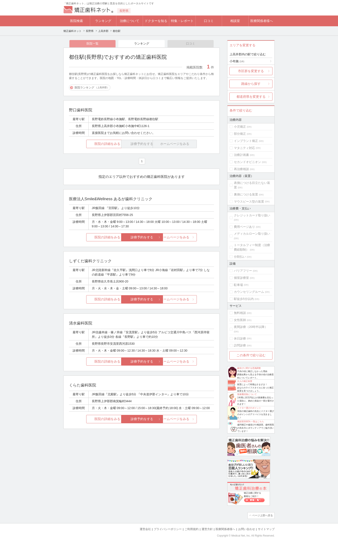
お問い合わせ (246, 528)
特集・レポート (182, 21)
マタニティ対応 (244, 148)
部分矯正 (240, 133)
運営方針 (207, 528)
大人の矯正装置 (244, 381)
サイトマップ (266, 528)
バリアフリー (243, 270)
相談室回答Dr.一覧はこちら (250, 421)
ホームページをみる (190, 237)
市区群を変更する (251, 71)
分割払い (240, 256)
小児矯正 (240, 126)
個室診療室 (241, 277)
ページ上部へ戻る (262, 515)
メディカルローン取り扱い (252, 233)
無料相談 (240, 313)
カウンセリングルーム (249, 291)
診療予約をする (141, 237)
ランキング (103, 21)
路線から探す (251, 83)
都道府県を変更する (251, 96)
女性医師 (240, 320)
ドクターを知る (156, 21)
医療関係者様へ (261, 21)
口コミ (209, 21)
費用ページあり (244, 226)
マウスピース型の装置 (249, 201)
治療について (129, 21)
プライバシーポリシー (168, 528)
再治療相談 (241, 169)
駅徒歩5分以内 (244, 299)
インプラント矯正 (246, 141)
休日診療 (240, 338)
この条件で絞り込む (251, 355)
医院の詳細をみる (93, 144)
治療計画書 (241, 155)
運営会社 (145, 528)
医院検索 (76, 21)
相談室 (235, 21)
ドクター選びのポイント (249, 408)
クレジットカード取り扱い (252, 215)
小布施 (237, 61)
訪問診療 (240, 345)
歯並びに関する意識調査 (249, 368)
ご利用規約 (192, 528)
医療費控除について (247, 394)
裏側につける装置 (246, 194)
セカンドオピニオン (247, 162)
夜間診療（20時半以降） (251, 327)
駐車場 (238, 285)
